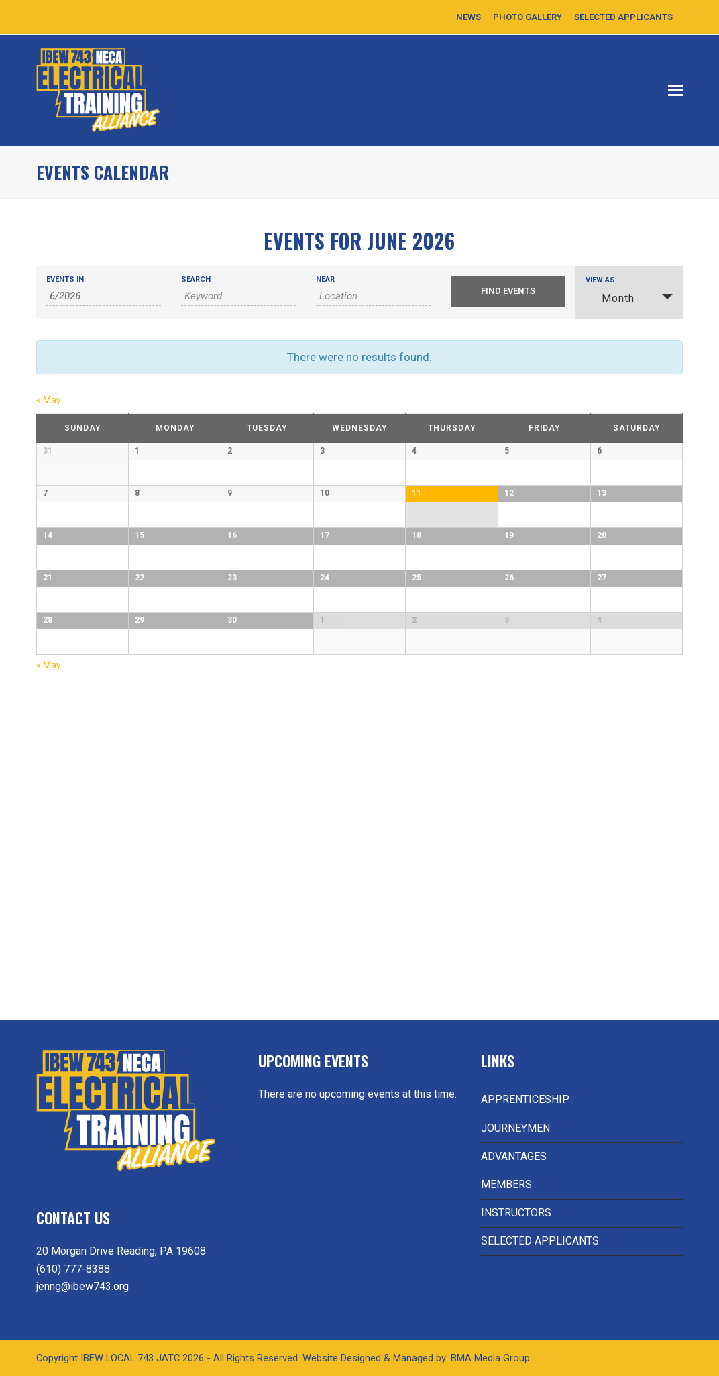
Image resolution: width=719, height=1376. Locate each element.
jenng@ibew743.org (82, 1286)
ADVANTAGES (514, 1156)
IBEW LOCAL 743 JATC (131, 1358)
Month (610, 298)
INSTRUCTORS (516, 1212)
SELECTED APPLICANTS (623, 17)
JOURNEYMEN (515, 1128)
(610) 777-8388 (73, 1269)
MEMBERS (506, 1184)
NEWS (468, 17)
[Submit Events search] (508, 291)
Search (196, 279)
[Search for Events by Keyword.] (238, 296)
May (48, 399)
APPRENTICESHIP (525, 1099)
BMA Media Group (490, 1358)
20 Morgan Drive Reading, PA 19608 (121, 1251)
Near (325, 279)
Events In (65, 279)
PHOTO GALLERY (527, 17)
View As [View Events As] (600, 280)
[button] (675, 91)
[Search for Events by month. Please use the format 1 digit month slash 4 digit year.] (103, 296)
